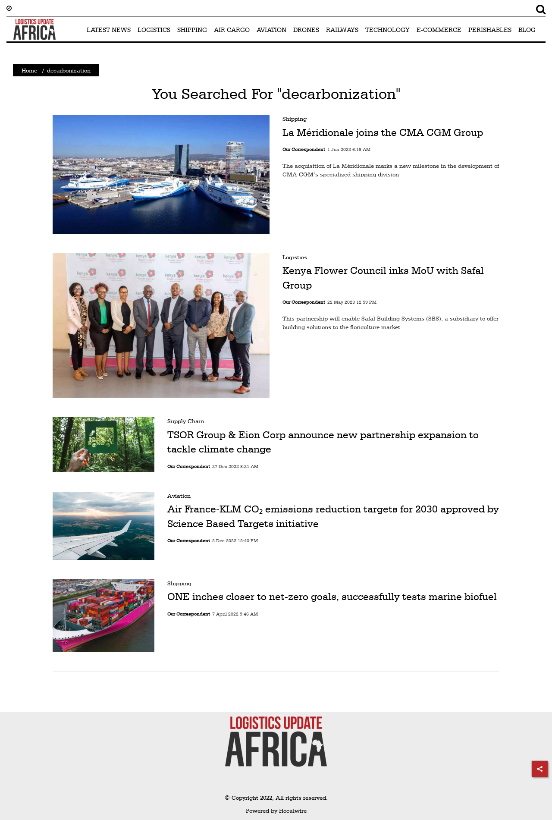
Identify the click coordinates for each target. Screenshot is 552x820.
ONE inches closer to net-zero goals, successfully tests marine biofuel (332, 597)
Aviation (179, 495)
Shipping (294, 118)
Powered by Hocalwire (276, 810)
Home (29, 70)
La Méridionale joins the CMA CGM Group (382, 132)
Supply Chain (185, 421)
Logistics (294, 257)
